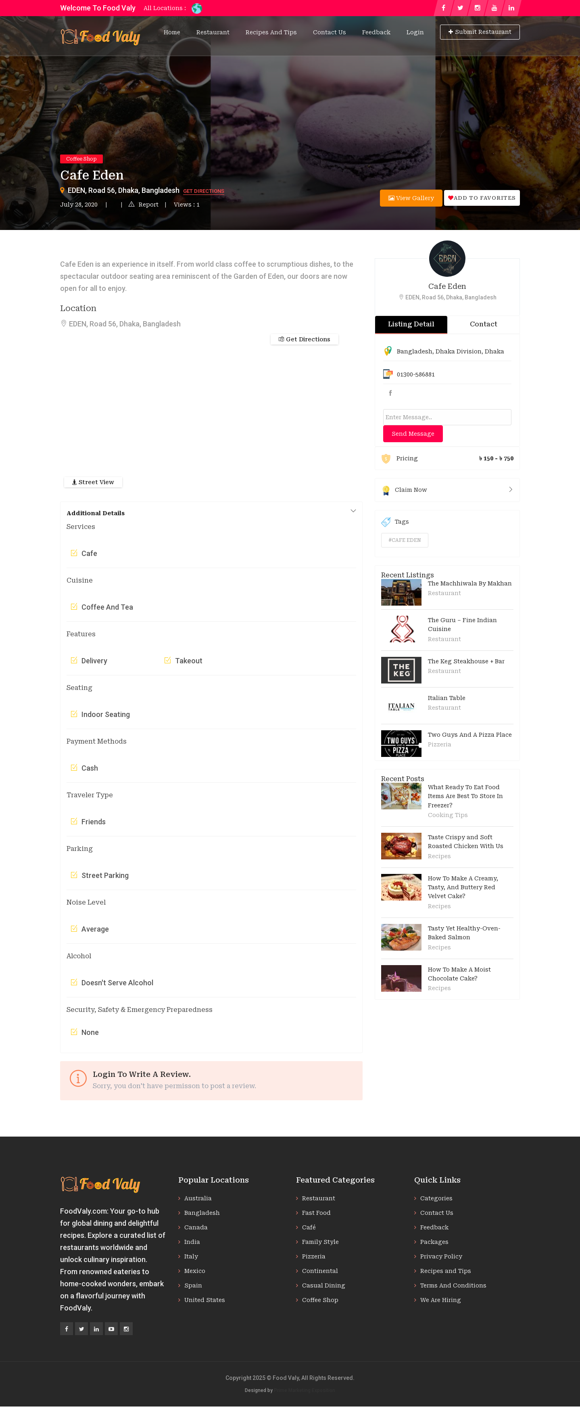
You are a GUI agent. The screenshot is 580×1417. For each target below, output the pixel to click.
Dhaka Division (459, 351)
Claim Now (447, 490)
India (192, 1242)
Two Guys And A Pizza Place (470, 734)
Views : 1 (187, 204)
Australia (198, 1198)
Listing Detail (411, 324)
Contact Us (329, 32)
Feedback (376, 32)
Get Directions (203, 191)
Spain (193, 1285)
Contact (483, 324)
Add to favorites (482, 198)
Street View (93, 482)
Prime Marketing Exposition (304, 1390)
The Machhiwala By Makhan (470, 583)
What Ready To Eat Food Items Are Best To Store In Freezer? (465, 796)
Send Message (413, 434)
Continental (320, 1271)
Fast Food (316, 1213)
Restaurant (212, 32)
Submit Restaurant (480, 32)
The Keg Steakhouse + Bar (466, 661)
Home (172, 32)
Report (143, 204)
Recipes (439, 856)
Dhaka (494, 351)
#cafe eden (404, 540)
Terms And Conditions (453, 1285)
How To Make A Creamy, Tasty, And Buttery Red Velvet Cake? (463, 887)
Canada (196, 1227)
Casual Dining (323, 1285)
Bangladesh (414, 351)
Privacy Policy (441, 1256)
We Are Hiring (440, 1300)
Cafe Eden (447, 286)
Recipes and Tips (271, 32)
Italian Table (446, 698)
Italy (191, 1256)
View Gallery (411, 198)
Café (309, 1227)
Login (415, 32)
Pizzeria (439, 744)
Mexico (194, 1271)
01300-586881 (416, 374)
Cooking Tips (448, 815)
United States (204, 1300)
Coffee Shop (81, 159)
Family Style (320, 1242)
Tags (395, 522)
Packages (434, 1242)
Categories (436, 1198)
